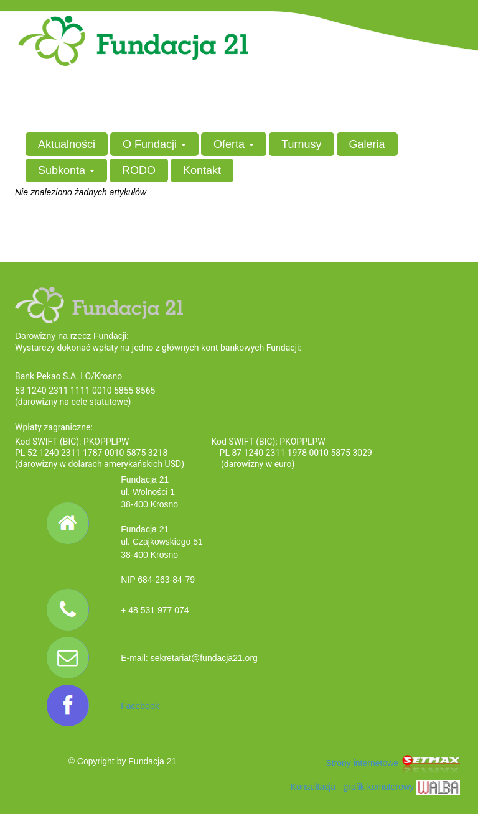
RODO (139, 170)
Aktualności (66, 144)
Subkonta (66, 170)
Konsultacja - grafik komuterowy (375, 787)
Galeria (367, 144)
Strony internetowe (394, 763)
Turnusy (301, 144)
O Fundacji (154, 144)
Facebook (140, 706)
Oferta (233, 144)
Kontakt (202, 170)
